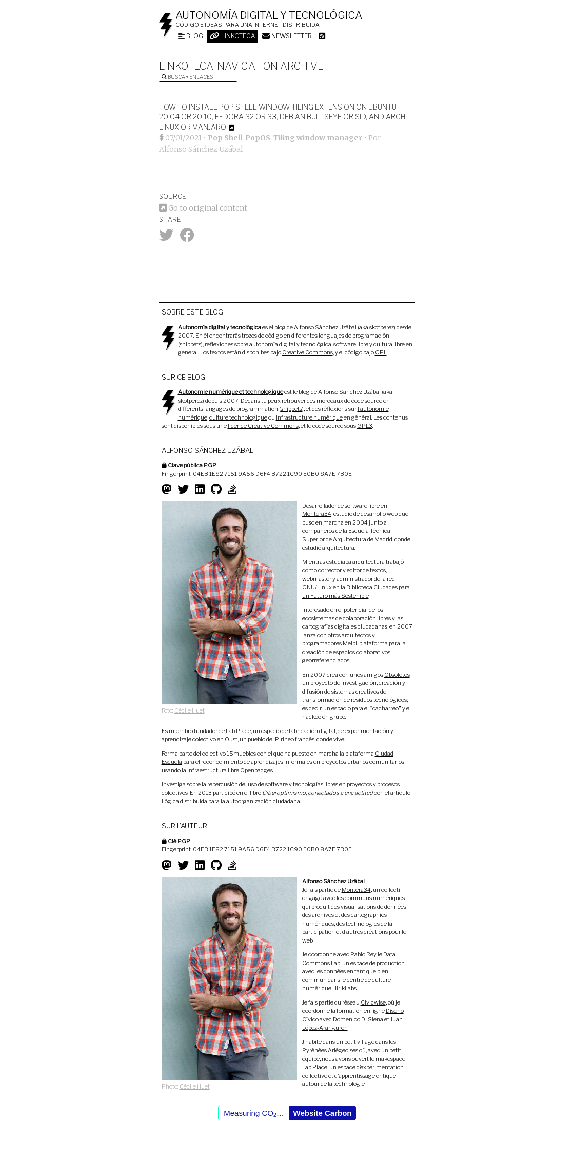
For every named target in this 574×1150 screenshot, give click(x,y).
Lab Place (238, 731)
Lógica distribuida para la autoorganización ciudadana (231, 801)
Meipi (350, 643)
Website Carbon (322, 1113)
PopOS (257, 137)
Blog (190, 36)
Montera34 (316, 513)
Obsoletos (397, 674)
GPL (381, 352)
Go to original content (203, 208)
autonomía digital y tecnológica (290, 344)
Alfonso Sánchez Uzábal (201, 149)
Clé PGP (179, 841)
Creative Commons (307, 352)
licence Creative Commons (263, 425)
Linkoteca (232, 36)
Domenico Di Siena (358, 1019)
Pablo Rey (363, 954)
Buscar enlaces (187, 77)
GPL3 (364, 425)
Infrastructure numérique (309, 417)
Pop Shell (225, 137)
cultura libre (389, 344)
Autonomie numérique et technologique (230, 391)
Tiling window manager (317, 137)
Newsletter (287, 36)
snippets (190, 344)
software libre (350, 344)
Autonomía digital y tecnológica (268, 15)
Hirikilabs (344, 988)
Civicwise (373, 1002)
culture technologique (238, 417)
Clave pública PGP (192, 465)
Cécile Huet (189, 710)
